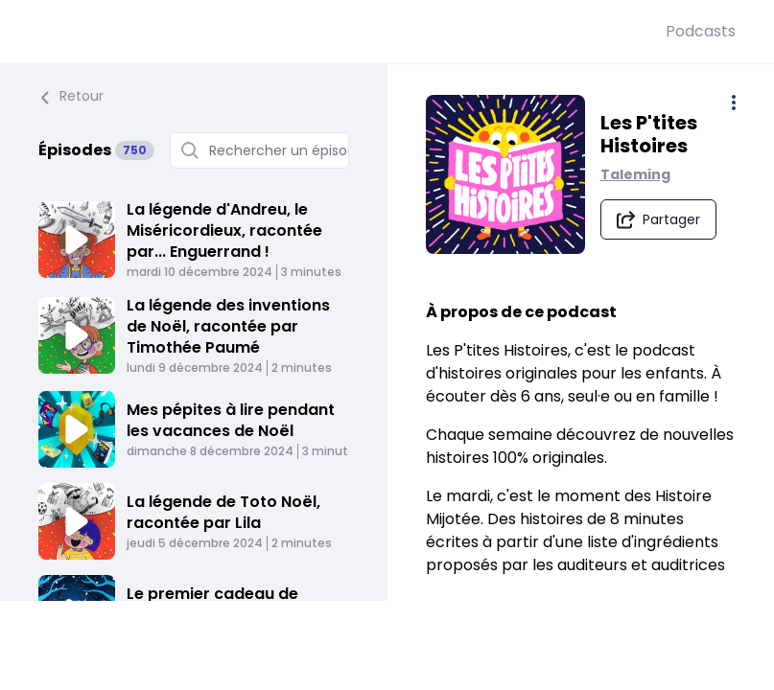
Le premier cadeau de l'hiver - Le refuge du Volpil (231, 604)
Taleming (635, 173)
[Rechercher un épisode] (259, 150)
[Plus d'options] (734, 102)
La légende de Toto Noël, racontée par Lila (223, 512)
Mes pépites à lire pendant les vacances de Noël (231, 420)
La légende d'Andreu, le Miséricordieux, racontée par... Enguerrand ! (224, 230)
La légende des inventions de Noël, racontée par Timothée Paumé (228, 326)
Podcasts (701, 31)
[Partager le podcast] (658, 218)
